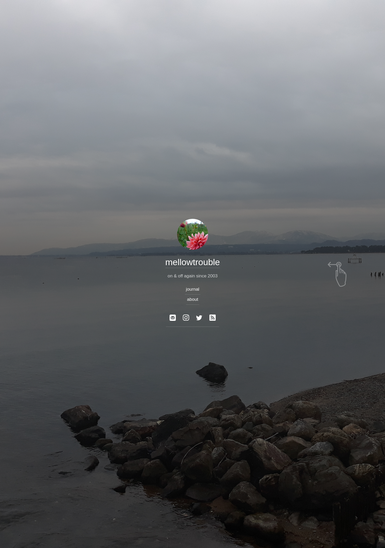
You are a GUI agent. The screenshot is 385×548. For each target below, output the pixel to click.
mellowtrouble (192, 262)
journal (192, 289)
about (192, 299)
